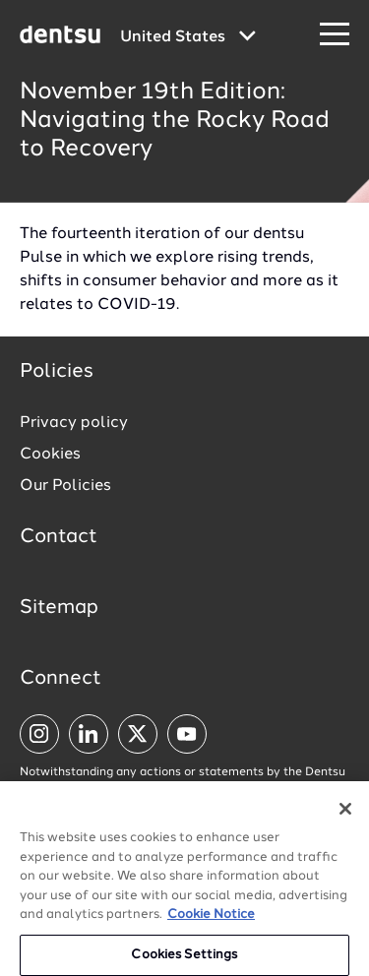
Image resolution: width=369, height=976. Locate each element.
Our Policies (65, 486)
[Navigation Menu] (334, 35)
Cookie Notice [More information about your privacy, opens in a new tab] (211, 922)
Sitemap (59, 608)
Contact (58, 537)
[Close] (345, 816)
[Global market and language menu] (188, 37)
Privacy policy (74, 423)
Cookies (50, 454)
